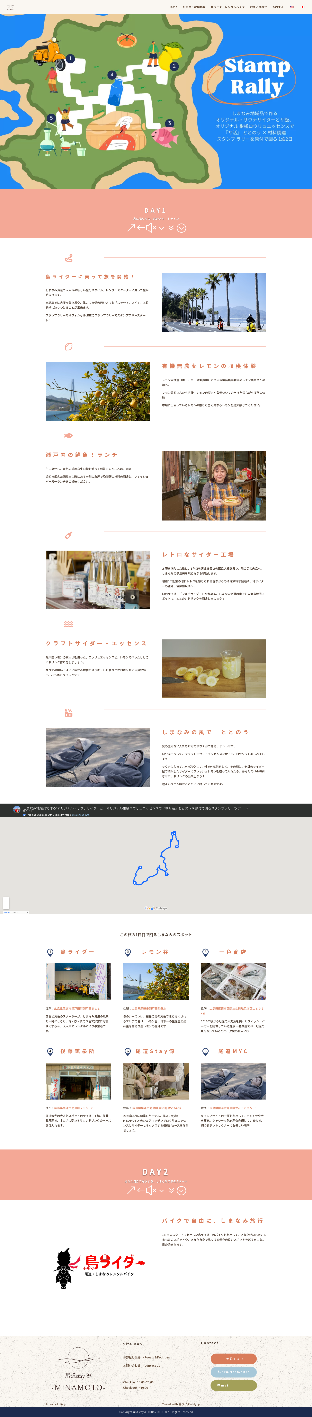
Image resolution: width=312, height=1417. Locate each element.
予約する (278, 7)
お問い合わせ (258, 7)
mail (225, 1385)
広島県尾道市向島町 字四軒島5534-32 (156, 1108)
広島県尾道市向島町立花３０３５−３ (233, 1108)
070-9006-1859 (236, 1372)
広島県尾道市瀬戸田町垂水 (149, 1008)
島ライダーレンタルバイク (228, 7)
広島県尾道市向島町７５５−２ (73, 1108)
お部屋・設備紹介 (194, 7)
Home (173, 7)
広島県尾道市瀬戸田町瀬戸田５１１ (77, 1008)
